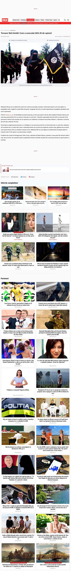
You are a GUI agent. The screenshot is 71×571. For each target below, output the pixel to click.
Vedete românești (18, 239)
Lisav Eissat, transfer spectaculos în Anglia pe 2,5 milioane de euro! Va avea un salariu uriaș (18, 304)
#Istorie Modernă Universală (18, 562)
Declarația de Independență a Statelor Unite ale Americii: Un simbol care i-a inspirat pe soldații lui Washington (18, 565)
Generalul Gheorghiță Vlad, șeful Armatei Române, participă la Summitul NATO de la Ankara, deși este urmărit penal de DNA (53, 332)
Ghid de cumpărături (9, 183)
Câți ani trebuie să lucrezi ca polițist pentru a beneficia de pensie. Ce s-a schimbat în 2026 (18, 420)
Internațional (23, 23)
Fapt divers (30, 23)
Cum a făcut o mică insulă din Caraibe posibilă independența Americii (53, 565)
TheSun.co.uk (9, 115)
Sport (55, 20)
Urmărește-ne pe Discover (53, 40)
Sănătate (46, 23)
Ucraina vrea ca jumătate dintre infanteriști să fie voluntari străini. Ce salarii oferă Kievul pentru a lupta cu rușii (18, 265)
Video (42, 20)
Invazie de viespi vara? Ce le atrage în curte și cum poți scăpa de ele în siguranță (35, 202)
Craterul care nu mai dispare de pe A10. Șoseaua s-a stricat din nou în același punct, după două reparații (52, 304)
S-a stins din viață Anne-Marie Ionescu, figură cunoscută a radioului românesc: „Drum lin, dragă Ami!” (52, 361)
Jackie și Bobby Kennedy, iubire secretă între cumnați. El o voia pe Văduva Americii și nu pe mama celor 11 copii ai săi (18, 537)
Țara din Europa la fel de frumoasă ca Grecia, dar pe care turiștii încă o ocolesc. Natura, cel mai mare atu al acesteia (52, 507)
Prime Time (49, 20)
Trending (23, 20)
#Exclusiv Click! (18, 232)
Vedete (37, 20)
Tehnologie (36, 23)
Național (41, 23)
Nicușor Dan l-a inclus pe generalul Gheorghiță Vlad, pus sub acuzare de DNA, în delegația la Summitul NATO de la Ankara (18, 507)
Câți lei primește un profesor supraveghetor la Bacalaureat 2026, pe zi (18, 448)
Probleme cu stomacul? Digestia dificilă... (18, 390)
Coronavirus (51, 23)
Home (2, 30)
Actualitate (30, 20)
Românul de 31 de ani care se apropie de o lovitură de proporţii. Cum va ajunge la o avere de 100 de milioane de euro (53, 391)
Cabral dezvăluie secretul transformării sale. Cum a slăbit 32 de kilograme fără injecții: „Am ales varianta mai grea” (53, 235)
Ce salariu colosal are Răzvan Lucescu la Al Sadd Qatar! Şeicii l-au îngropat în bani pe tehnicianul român (53, 420)
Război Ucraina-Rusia (15, 23)
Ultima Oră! (16, 20)
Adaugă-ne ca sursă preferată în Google (18, 40)
